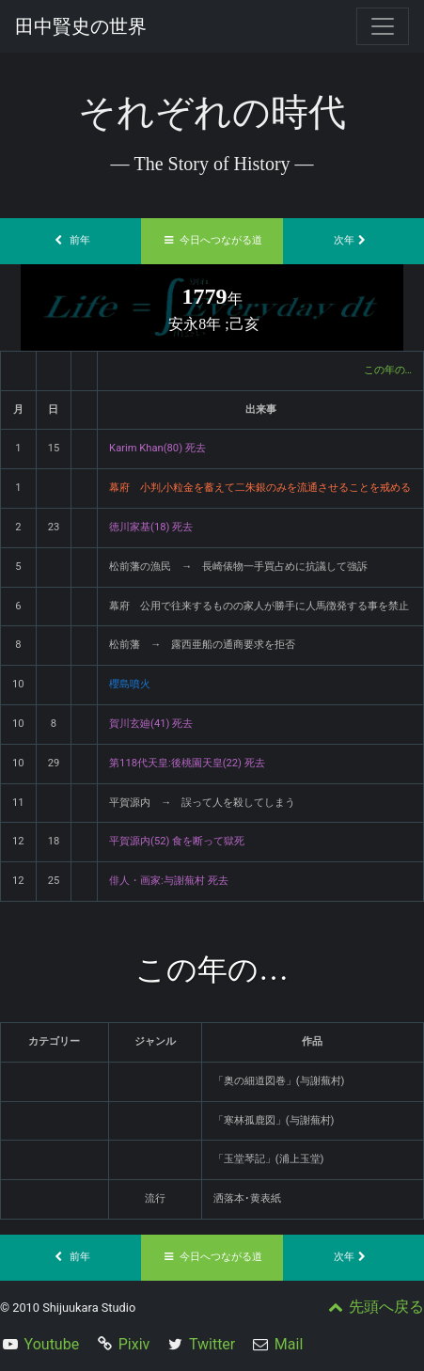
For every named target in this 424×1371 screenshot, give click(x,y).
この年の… (388, 370)
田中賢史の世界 (81, 26)
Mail (289, 1344)
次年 (353, 240)
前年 (70, 240)
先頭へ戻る (374, 1307)
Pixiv (134, 1344)
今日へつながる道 (212, 240)
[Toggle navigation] (382, 26)
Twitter (212, 1344)
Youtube (52, 1344)
